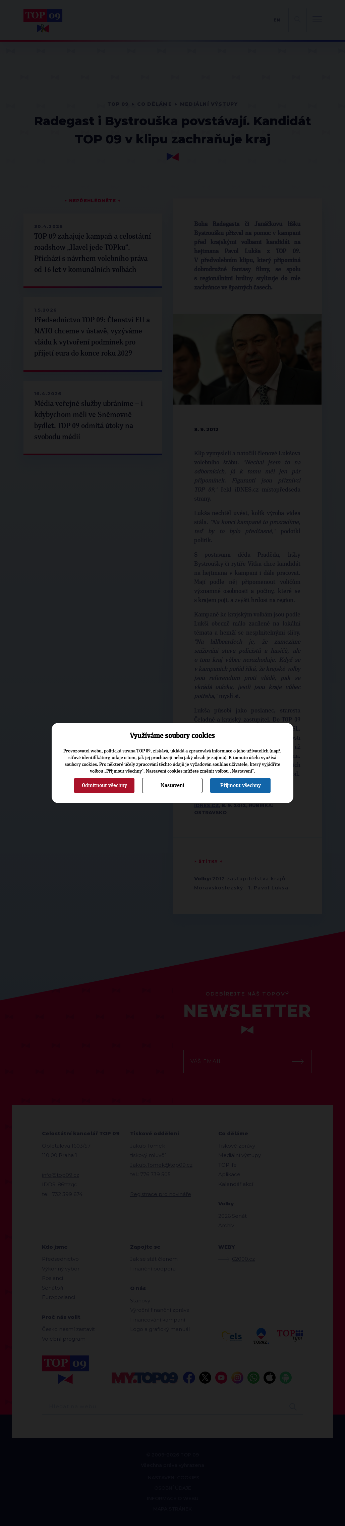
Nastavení (172, 785)
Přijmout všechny (240, 785)
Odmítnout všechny (104, 785)
